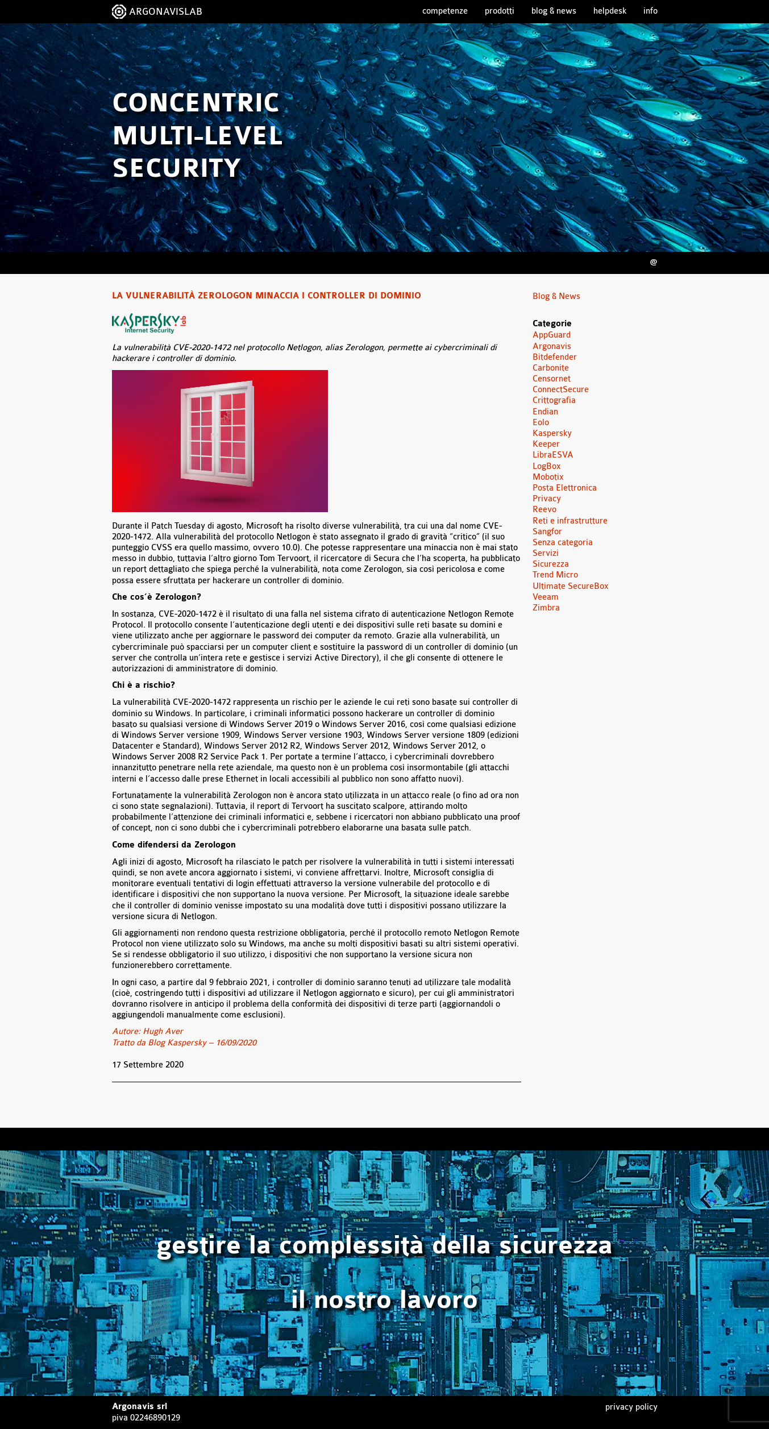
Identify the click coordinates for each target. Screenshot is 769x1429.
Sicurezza (551, 564)
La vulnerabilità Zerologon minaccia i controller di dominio (266, 296)
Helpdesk (609, 11)
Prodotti (499, 11)
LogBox (547, 466)
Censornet (552, 379)
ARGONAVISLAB (165, 11)
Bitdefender (555, 357)
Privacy (547, 499)
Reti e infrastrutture (570, 521)
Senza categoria (563, 542)
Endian (545, 412)
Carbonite (551, 368)
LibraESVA (553, 455)
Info (650, 11)
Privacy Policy (631, 1407)
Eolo (541, 422)
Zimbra (546, 608)
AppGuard (552, 335)
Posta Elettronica (565, 488)
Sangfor (547, 532)
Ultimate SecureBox (571, 586)
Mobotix (548, 477)
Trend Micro (555, 575)
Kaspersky (552, 433)
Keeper (546, 444)
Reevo (544, 509)
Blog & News (553, 11)
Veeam (546, 597)
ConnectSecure (561, 389)
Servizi (546, 553)
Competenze (445, 11)
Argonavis (552, 346)
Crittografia (554, 400)
